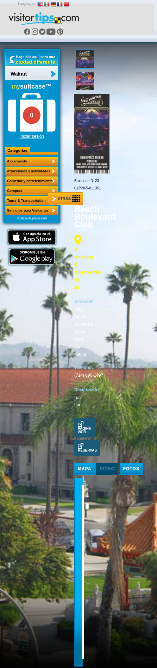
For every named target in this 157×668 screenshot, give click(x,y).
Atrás (66, 198)
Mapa (84, 468)
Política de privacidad (32, 218)
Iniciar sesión (31, 136)
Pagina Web (84, 427)
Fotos (131, 468)
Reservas (87, 447)
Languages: (27, 4)
